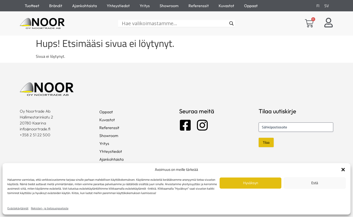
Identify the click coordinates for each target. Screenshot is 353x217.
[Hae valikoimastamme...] (174, 23)
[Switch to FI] (318, 5)
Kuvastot (226, 5)
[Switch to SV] (326, 5)
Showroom (169, 5)
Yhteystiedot (118, 5)
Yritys (145, 5)
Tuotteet (32, 5)
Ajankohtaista (84, 5)
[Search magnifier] (231, 23)
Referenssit (198, 5)
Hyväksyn (250, 183)
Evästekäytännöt (17, 208)
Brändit (55, 5)
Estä (314, 183)
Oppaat (251, 5)
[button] (343, 169)
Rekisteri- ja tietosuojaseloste (49, 208)
